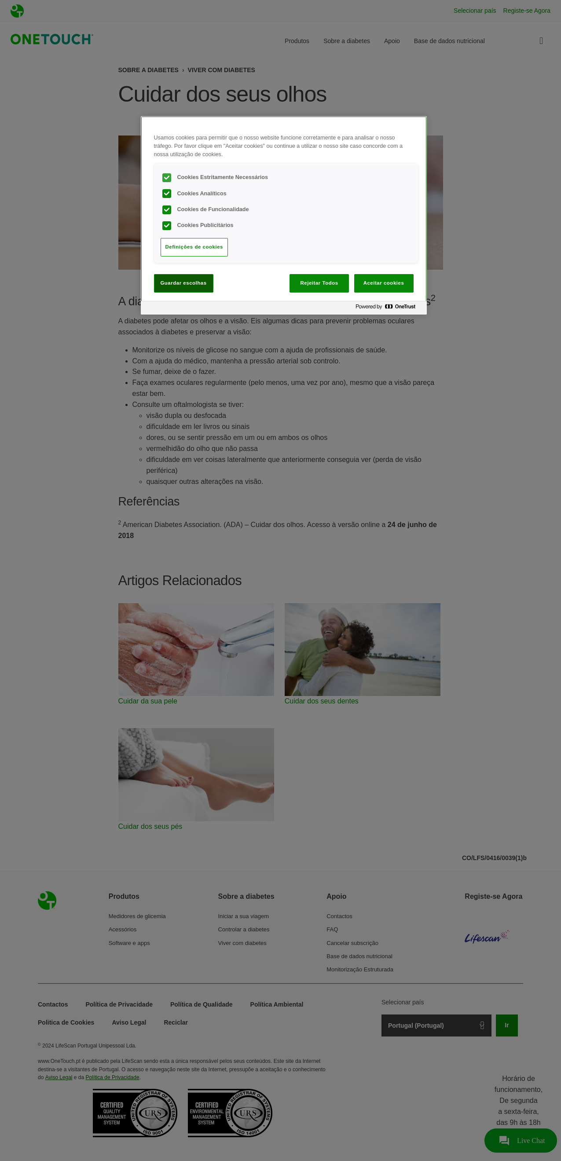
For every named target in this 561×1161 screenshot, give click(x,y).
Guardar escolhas (183, 283)
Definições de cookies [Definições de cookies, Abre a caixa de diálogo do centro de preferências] (194, 246)
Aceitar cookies (383, 283)
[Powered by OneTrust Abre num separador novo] (389, 309)
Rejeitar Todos (319, 283)
